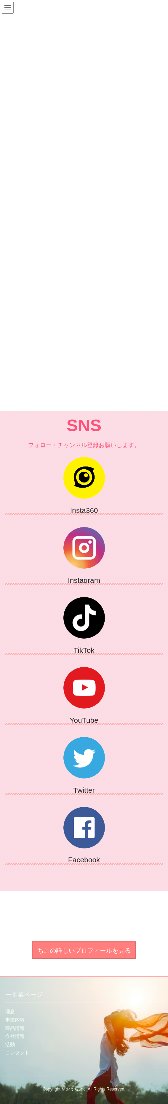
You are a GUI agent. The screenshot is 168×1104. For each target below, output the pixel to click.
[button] (84, 950)
